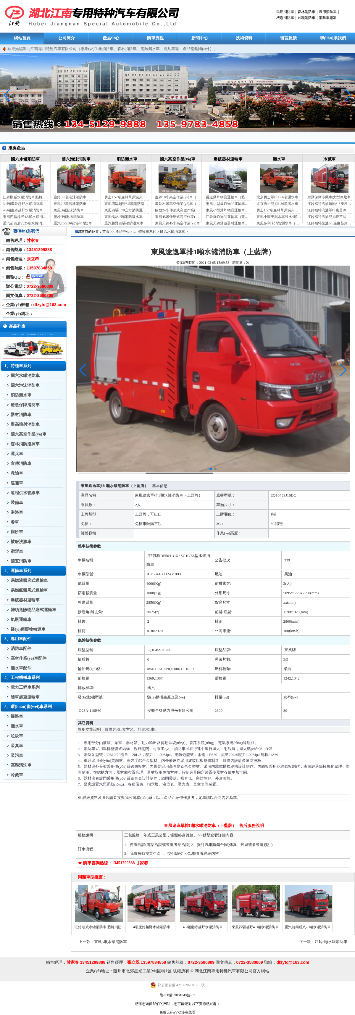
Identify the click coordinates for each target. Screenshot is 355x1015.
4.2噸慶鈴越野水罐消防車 (23, 210)
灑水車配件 (21, 668)
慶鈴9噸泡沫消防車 (69, 217)
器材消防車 (21, 414)
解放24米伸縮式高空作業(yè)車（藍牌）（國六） (177, 210)
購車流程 (155, 38)
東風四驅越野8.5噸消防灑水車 (126, 204)
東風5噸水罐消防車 (110, 941)
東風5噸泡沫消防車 (69, 210)
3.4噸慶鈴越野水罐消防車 (23, 204)
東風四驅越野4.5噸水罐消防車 (25, 217)
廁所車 (17, 532)
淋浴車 (17, 512)
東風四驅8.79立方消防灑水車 (126, 210)
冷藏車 (329, 159)
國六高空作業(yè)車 (178, 159)
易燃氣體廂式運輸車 (29, 590)
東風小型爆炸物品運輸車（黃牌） (228, 210)
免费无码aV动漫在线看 (177, 1012)
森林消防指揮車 (25, 444)
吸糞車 (17, 745)
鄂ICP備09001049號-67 (177, 995)
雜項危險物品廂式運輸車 (33, 610)
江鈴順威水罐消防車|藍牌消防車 (25, 197)
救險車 (17, 473)
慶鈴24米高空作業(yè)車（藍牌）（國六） (177, 204)
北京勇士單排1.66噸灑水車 (277, 197)
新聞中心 (199, 38)
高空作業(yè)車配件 (28, 658)
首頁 (105, 231)
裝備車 (17, 502)
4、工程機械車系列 (22, 677)
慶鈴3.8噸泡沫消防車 (70, 197)
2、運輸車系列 (17, 570)
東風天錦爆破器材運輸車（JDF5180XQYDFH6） (228, 223)
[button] (348, 95)
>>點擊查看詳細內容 (215, 835)
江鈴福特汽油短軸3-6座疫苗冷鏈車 (329, 204)
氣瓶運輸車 (21, 619)
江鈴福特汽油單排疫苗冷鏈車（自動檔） (329, 210)
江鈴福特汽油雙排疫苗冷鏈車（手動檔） (329, 217)
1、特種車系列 (17, 366)
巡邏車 (17, 483)
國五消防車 (21, 561)
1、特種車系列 (144, 231)
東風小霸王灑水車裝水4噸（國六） (278, 217)
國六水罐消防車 (25, 159)
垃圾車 (17, 736)
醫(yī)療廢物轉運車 (28, 629)
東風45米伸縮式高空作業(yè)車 (177, 217)
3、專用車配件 (17, 639)
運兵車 (17, 454)
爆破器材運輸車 (228, 159)
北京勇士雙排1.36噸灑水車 (277, 204)
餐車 (15, 522)
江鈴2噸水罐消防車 (331, 941)
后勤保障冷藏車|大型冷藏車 (329, 197)
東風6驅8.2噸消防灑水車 (123, 217)
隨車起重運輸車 (25, 697)
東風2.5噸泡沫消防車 (70, 204)
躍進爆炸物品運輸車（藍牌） (228, 197)
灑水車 (279, 159)
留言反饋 (288, 38)
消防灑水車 (127, 159)
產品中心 (111, 38)
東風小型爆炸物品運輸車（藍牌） (228, 204)
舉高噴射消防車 (25, 424)
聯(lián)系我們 (333, 38)
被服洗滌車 (21, 541)
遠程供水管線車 (25, 493)
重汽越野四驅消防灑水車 (123, 223)
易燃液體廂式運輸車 (29, 580)
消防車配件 (21, 648)
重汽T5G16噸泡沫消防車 (73, 223)
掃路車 (17, 716)
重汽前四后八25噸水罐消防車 (25, 223)
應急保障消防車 (25, 405)
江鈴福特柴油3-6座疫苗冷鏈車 (329, 223)
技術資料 (244, 38)
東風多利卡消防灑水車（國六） (278, 223)
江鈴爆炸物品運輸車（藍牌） (228, 217)
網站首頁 (22, 38)
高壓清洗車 (21, 765)
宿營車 (17, 551)
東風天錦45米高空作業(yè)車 (177, 223)
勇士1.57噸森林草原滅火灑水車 (126, 197)
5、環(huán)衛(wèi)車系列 (28, 706)
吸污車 (17, 755)
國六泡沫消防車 (76, 159)
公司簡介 (66, 38)
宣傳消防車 (21, 463)
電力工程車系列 (25, 687)
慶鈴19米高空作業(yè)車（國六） (177, 197)
